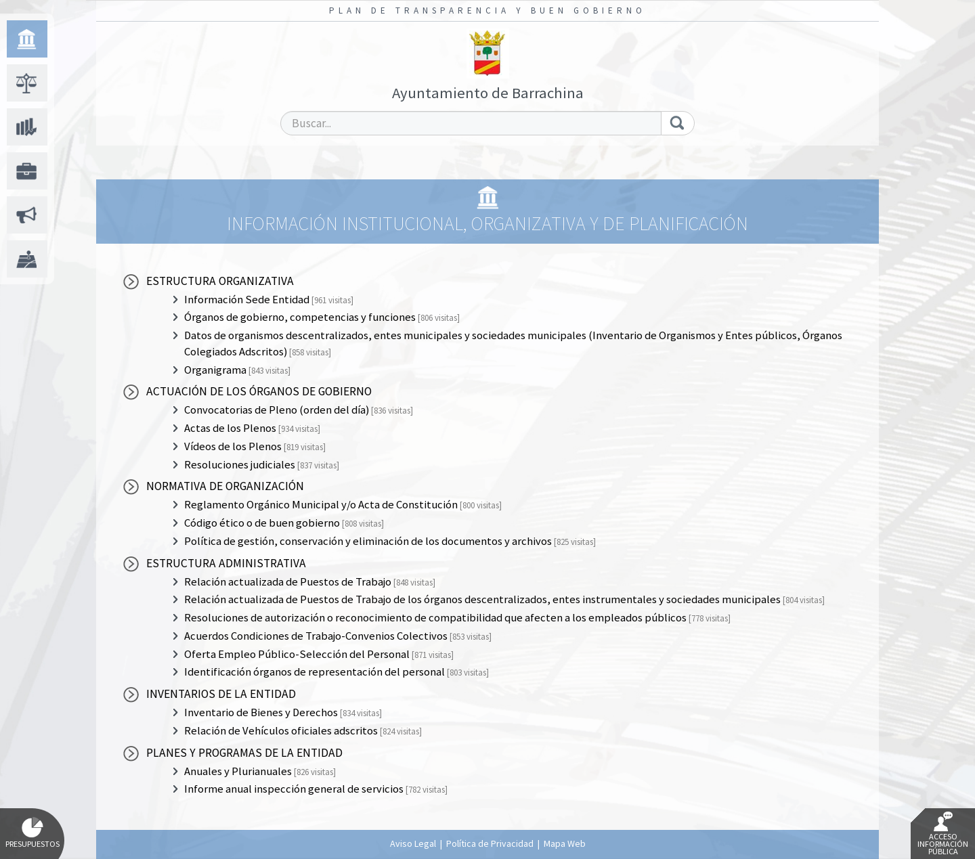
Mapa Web (565, 843)
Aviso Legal (413, 843)
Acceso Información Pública (942, 834)
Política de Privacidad (490, 843)
